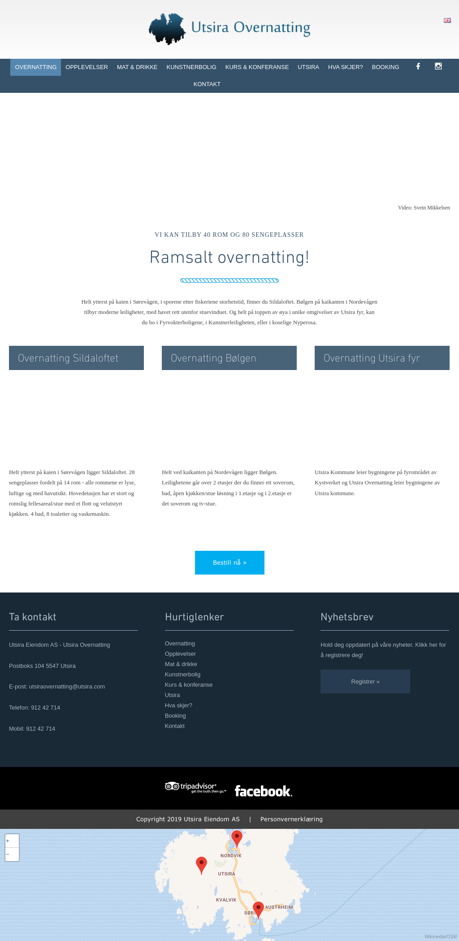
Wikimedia (434, 936)
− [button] (7, 854)
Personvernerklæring (291, 819)
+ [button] (7, 840)
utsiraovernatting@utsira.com (67, 686)
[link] (424, 67)
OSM (451, 936)
